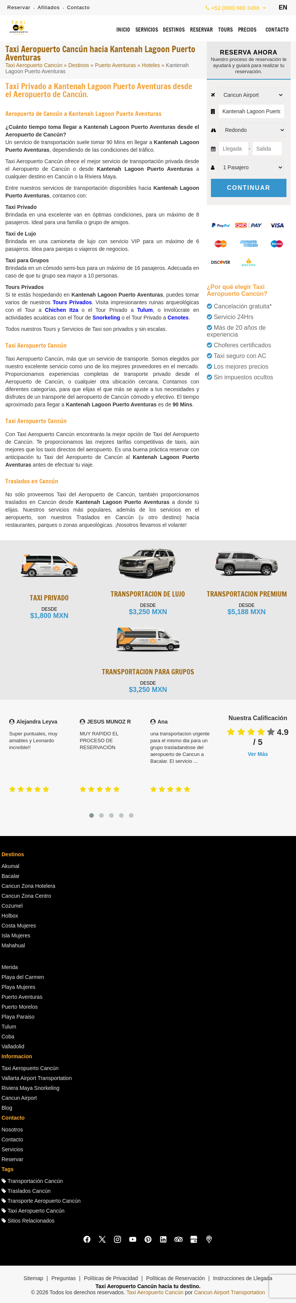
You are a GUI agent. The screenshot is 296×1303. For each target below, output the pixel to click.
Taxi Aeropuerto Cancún (33, 65)
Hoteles (151, 65)
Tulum (9, 1027)
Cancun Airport (19, 1098)
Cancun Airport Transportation (229, 1292)
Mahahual (13, 945)
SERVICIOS (146, 30)
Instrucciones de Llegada (242, 1278)
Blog (7, 1108)
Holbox (10, 916)
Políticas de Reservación (175, 1278)
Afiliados (49, 7)
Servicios (12, 1149)
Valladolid (13, 1046)
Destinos (78, 65)
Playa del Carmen (23, 977)
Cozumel (12, 906)
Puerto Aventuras (115, 65)
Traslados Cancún (26, 1191)
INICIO (123, 30)
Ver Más (258, 754)
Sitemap (33, 1278)
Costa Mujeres (19, 926)
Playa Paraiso (18, 1017)
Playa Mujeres (18, 987)
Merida (10, 967)
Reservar (19, 7)
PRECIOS (247, 30)
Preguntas (63, 1278)
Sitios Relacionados (28, 1221)
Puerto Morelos (20, 1007)
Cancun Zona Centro (26, 896)
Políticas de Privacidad (111, 1278)
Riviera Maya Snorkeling (31, 1088)
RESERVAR (201, 30)
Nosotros (12, 1129)
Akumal (10, 866)
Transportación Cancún (32, 1181)
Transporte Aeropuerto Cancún (41, 1201)
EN (283, 7)
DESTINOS (174, 30)
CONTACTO (277, 30)
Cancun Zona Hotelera (28, 886)
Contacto (78, 7)
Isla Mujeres (16, 935)
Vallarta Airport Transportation (37, 1078)
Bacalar (10, 876)
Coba (8, 1036)
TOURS (225, 30)
